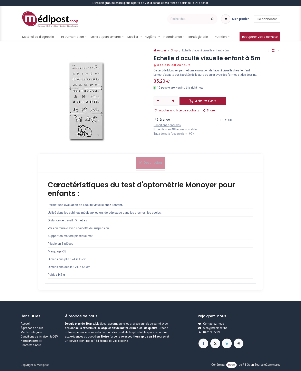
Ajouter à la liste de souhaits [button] (176, 110)
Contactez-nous (31, 345)
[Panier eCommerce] (235, 19)
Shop (174, 50)
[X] (215, 343)
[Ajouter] (173, 101)
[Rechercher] (212, 19)
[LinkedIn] (227, 343)
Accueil (160, 50)
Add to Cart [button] (203, 101)
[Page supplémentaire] (238, 343)
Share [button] (209, 110)
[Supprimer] (158, 101)
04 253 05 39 (211, 332)
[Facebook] (203, 343)
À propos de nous (32, 328)
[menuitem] (40, 37)
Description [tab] (150, 164)
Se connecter (267, 19)
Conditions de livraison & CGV (39, 336)
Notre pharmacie (31, 340)
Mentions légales (31, 332)
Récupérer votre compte (260, 37)
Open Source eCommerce (263, 364)
